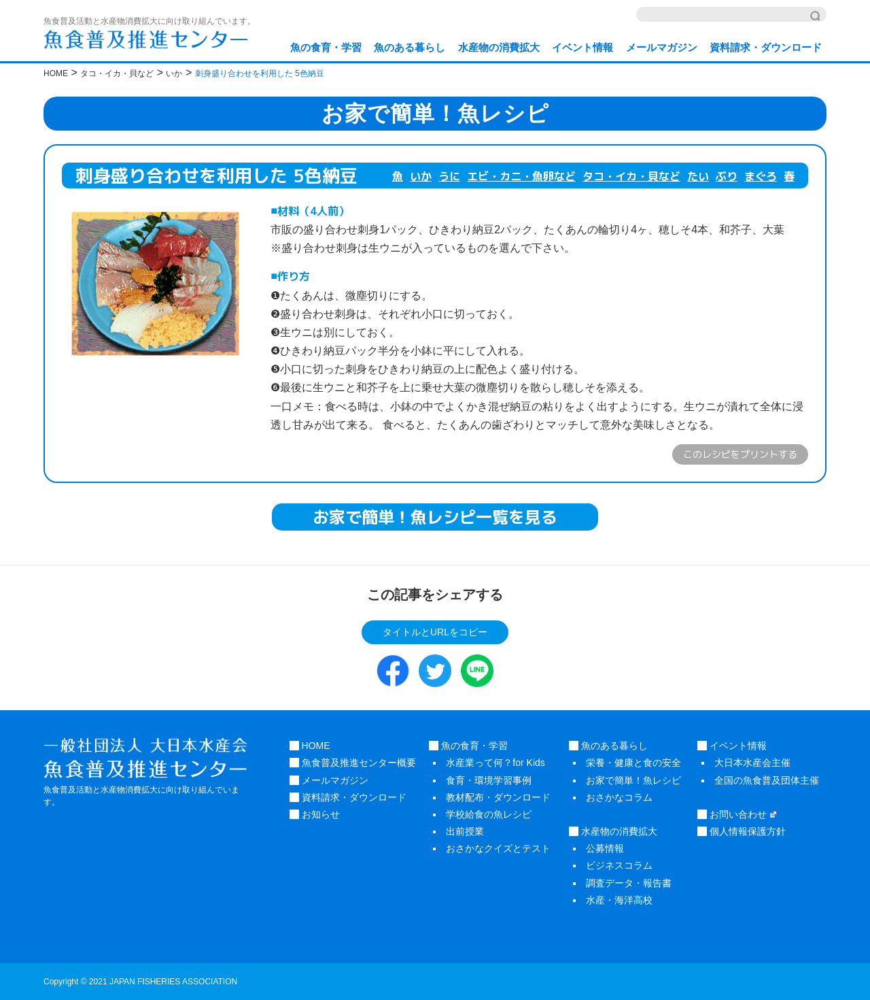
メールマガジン (661, 47)
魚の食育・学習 (326, 47)
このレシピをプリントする (740, 454)
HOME (310, 745)
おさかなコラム (619, 797)
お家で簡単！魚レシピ (633, 780)
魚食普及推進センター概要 (353, 762)
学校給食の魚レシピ (489, 814)
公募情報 (605, 848)
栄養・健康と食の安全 (633, 762)
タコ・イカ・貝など (631, 176)
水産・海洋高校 (619, 900)
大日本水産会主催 (752, 762)
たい (698, 176)
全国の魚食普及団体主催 (766, 780)
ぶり (726, 176)
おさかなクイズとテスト (498, 848)
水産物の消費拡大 (499, 47)
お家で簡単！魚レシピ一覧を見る (435, 517)
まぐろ (760, 176)
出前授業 (465, 831)
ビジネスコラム (619, 865)
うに (449, 176)
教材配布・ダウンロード (498, 797)
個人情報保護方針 (741, 831)
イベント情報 (582, 47)
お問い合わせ (736, 814)
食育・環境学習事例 (489, 780)
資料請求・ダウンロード (766, 47)
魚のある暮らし (409, 47)
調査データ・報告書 (629, 883)
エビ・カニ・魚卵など (521, 176)
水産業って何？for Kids (495, 762)
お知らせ (315, 814)
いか (421, 176)
